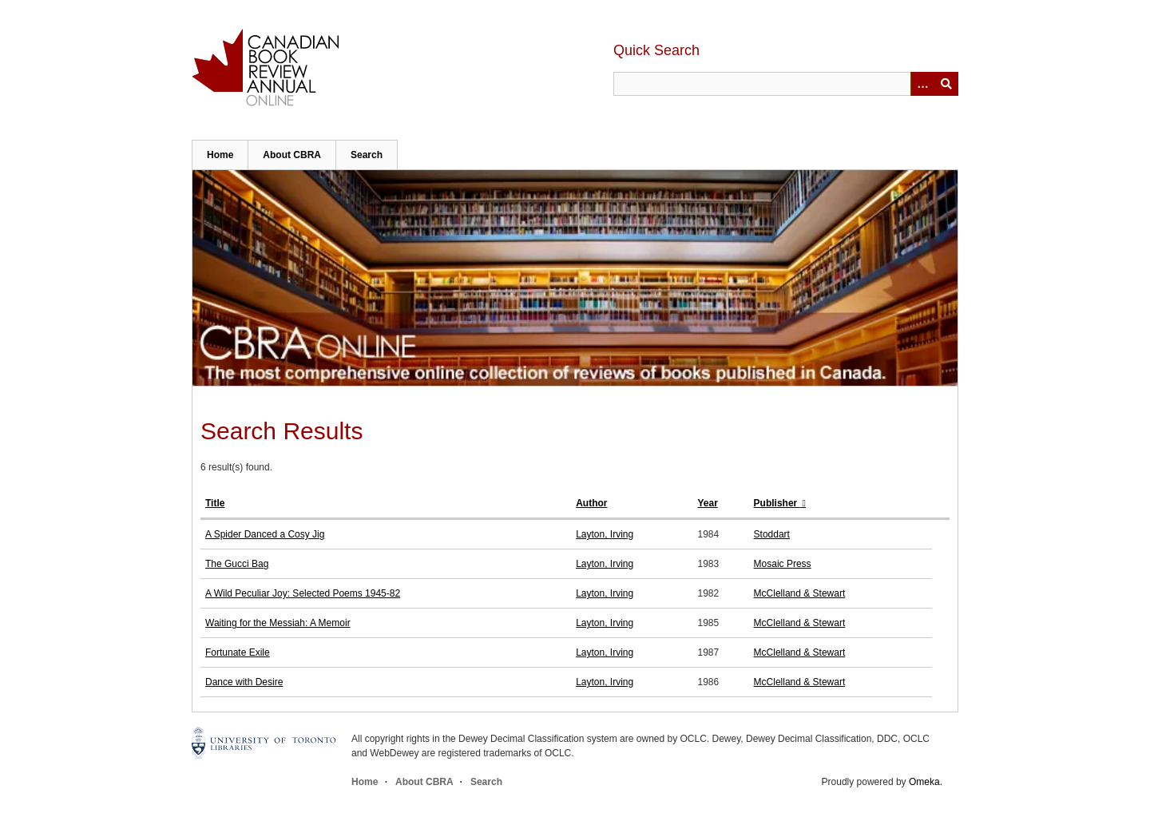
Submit (946, 84)
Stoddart (772, 534)
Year (707, 503)
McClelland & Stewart (800, 593)
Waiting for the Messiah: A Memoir (278, 623)
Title (214, 503)
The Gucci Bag (236, 563)
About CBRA (292, 155)
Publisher (777, 503)
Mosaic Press (782, 563)
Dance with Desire (244, 682)
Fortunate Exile (237, 652)
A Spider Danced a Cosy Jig (264, 534)
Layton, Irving (604, 534)
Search (367, 155)
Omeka (924, 781)
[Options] (922, 84)
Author (591, 503)
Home (220, 155)
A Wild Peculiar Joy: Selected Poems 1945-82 (302, 593)
